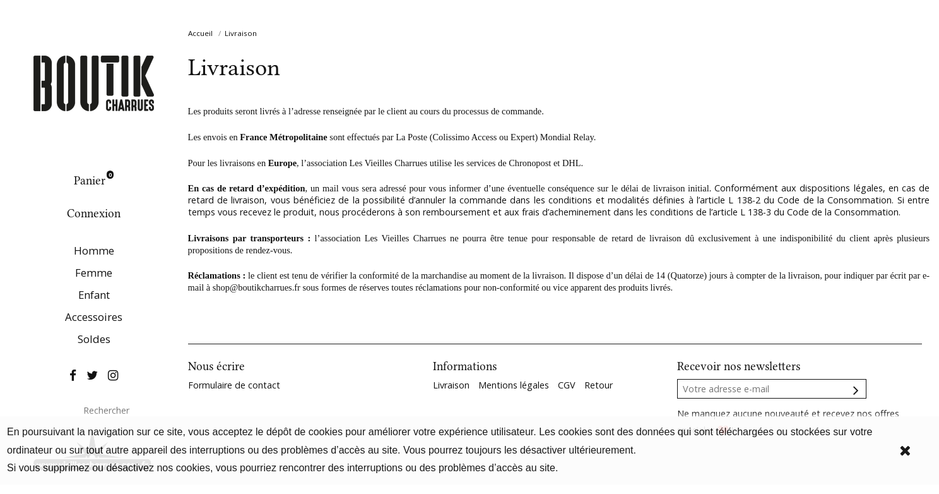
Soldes (94, 339)
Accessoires (93, 317)
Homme (94, 250)
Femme (93, 272)
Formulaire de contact (234, 385)
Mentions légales (513, 385)
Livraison (451, 385)
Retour (598, 385)
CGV (567, 385)
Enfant (94, 294)
